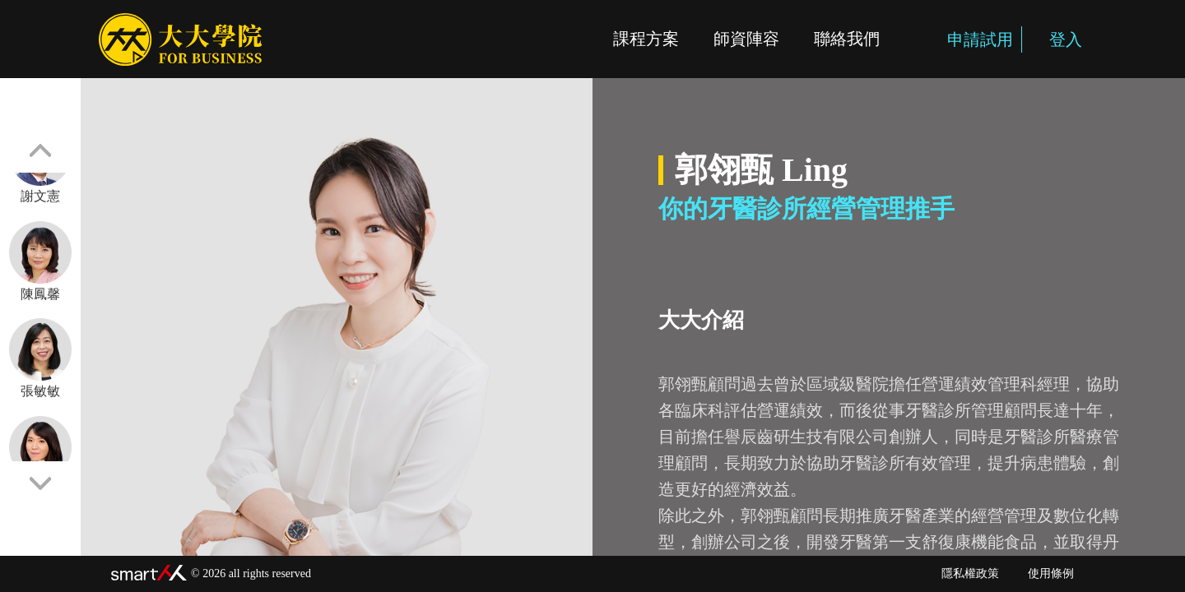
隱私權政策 (970, 573)
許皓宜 (40, 456)
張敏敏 (40, 358)
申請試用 (970, 39)
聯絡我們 (847, 39)
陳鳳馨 (40, 261)
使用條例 (1051, 573)
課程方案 (646, 39)
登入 (1056, 39)
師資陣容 (746, 39)
